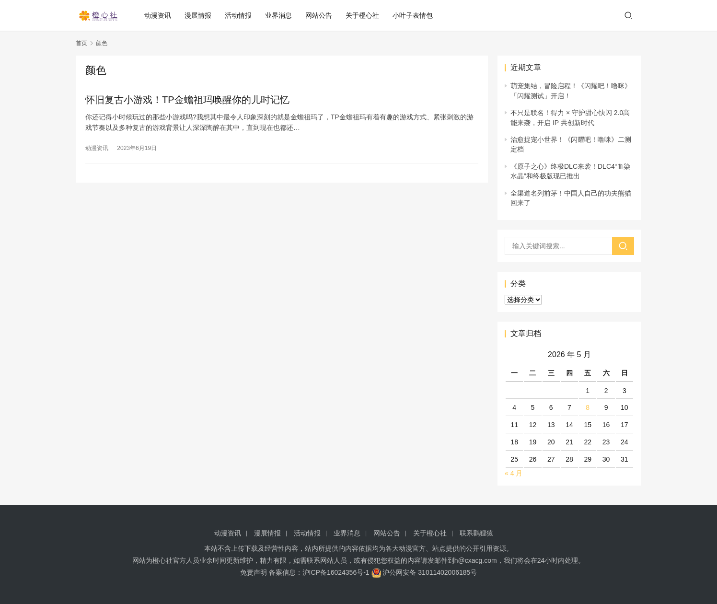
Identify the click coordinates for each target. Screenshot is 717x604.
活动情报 (240, 15)
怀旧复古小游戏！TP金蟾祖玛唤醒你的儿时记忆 (187, 99)
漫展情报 (199, 15)
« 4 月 (513, 473)
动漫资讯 (159, 15)
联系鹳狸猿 (476, 533)
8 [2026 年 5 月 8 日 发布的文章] (588, 407)
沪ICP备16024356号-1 (336, 572)
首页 (81, 43)
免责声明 (253, 572)
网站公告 (320, 15)
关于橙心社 (364, 15)
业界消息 (280, 15)
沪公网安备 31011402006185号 (424, 572)
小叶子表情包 (414, 15)
